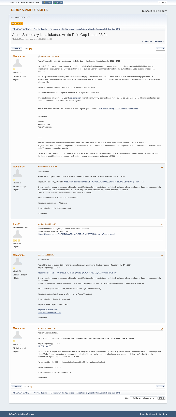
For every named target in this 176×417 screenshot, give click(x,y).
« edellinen (147, 41)
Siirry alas (16, 49)
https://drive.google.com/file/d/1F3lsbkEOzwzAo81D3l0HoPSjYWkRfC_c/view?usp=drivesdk (76, 234)
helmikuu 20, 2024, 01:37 (47, 224)
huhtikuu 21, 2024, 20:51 (46, 255)
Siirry (127, 398)
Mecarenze (19, 56)
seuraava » (159, 41)
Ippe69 (16, 224)
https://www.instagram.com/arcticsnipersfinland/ (118, 108)
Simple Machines (28, 414)
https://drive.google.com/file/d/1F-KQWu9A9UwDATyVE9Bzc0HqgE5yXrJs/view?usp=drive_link (103, 182)
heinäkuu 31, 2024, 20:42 (47, 328)
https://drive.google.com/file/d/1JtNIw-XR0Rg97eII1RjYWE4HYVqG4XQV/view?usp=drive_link (77, 273)
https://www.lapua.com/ (47, 310)
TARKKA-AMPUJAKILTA (29, 10)
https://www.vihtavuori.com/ (49, 312)
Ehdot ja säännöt (151, 414)
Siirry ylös (16, 387)
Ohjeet (142, 414)
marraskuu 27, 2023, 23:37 (49, 56)
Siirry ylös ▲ (163, 414)
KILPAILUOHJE (44, 346)
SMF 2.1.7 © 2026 (15, 414)
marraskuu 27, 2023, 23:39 (47, 166)
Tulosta (160, 49)
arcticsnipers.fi (75, 98)
